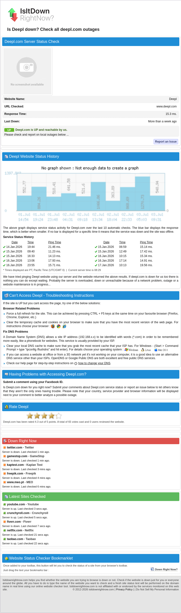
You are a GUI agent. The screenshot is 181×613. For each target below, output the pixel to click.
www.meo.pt (15, 482)
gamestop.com (17, 456)
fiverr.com (14, 521)
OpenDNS (57, 358)
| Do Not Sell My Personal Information (157, 589)
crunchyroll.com (18, 513)
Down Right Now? (164, 569)
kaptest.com (15, 465)
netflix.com (14, 530)
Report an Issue (166, 141)
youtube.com (16, 504)
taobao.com (15, 539)
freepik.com (15, 473)
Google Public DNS (81, 358)
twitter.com (14, 447)
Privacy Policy (124, 589)
